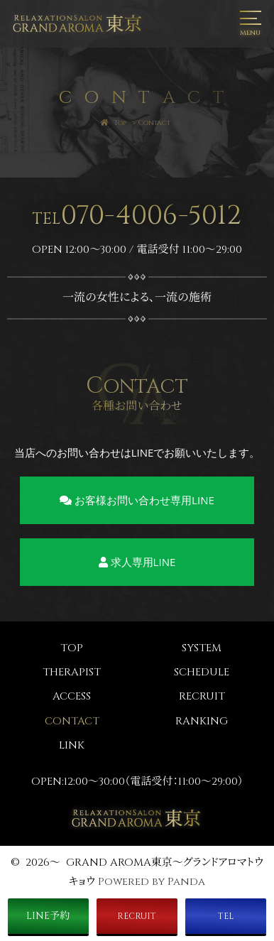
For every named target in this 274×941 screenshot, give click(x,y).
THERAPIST (72, 672)
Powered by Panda (151, 881)
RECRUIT (202, 696)
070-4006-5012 (137, 215)
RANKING (201, 721)
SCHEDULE (201, 672)
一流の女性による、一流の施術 (137, 297)
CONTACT (72, 721)
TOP (71, 648)
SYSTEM (201, 648)
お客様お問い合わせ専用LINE (137, 500)
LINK (71, 745)
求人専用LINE (137, 562)
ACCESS (72, 696)
